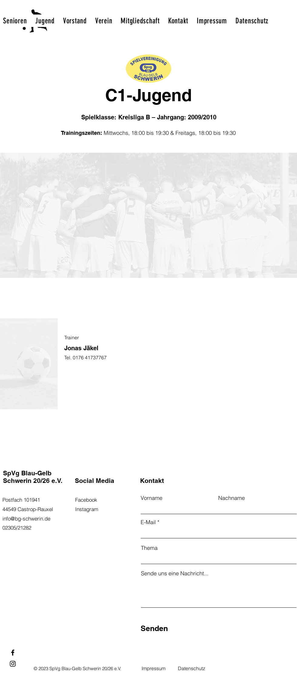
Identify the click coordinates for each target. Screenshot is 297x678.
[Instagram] (13, 664)
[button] (15, 21)
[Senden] (170, 628)
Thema (149, 548)
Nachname (231, 498)
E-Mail (148, 522)
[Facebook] (13, 652)
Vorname (151, 498)
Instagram (86, 509)
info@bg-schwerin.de (26, 518)
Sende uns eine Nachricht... (175, 573)
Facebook (86, 500)
